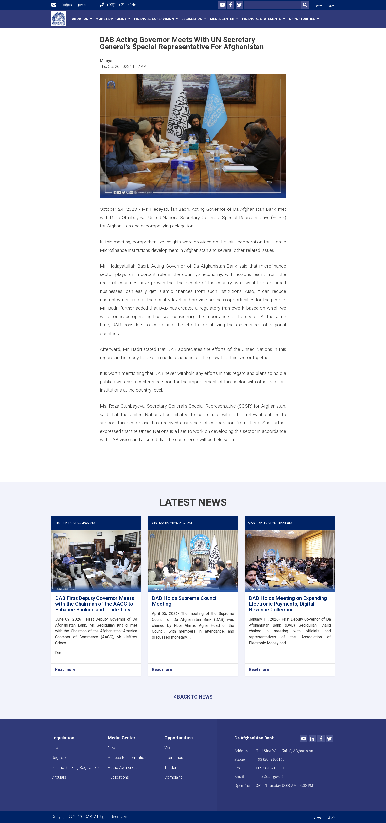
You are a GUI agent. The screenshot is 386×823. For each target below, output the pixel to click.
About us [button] (80, 19)
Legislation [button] (192, 19)
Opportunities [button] (302, 19)
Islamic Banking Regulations (75, 767)
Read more (65, 669)
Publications (118, 777)
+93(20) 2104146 (118, 4)
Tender (170, 767)
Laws (56, 747)
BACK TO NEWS (193, 697)
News (113, 747)
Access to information (127, 757)
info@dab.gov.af (69, 4)
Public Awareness (123, 767)
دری (332, 5)
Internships (173, 757)
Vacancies (173, 747)
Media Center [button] (222, 19)
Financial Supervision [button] (154, 19)
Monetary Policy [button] (111, 19)
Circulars (58, 777)
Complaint (173, 777)
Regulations (61, 757)
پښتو (319, 5)
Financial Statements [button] (261, 19)
